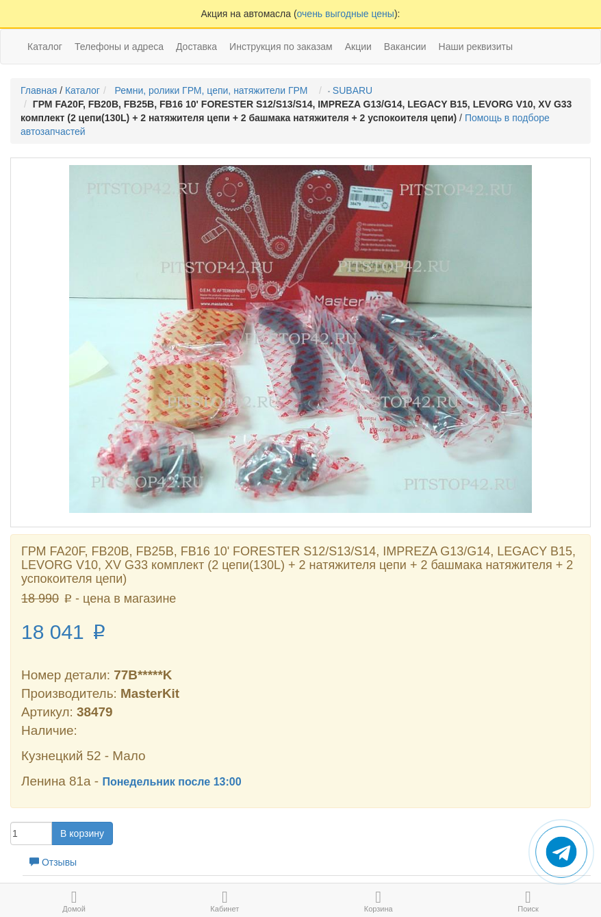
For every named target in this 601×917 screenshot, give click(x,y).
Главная (39, 90)
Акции (358, 46)
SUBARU (354, 90)
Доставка (196, 46)
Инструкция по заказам (281, 46)
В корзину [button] (82, 833)
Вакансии (405, 46)
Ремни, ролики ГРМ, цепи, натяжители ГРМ (214, 90)
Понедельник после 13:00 (171, 782)
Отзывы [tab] (53, 862)
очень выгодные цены (345, 13)
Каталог (82, 90)
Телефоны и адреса (119, 46)
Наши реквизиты (476, 46)
